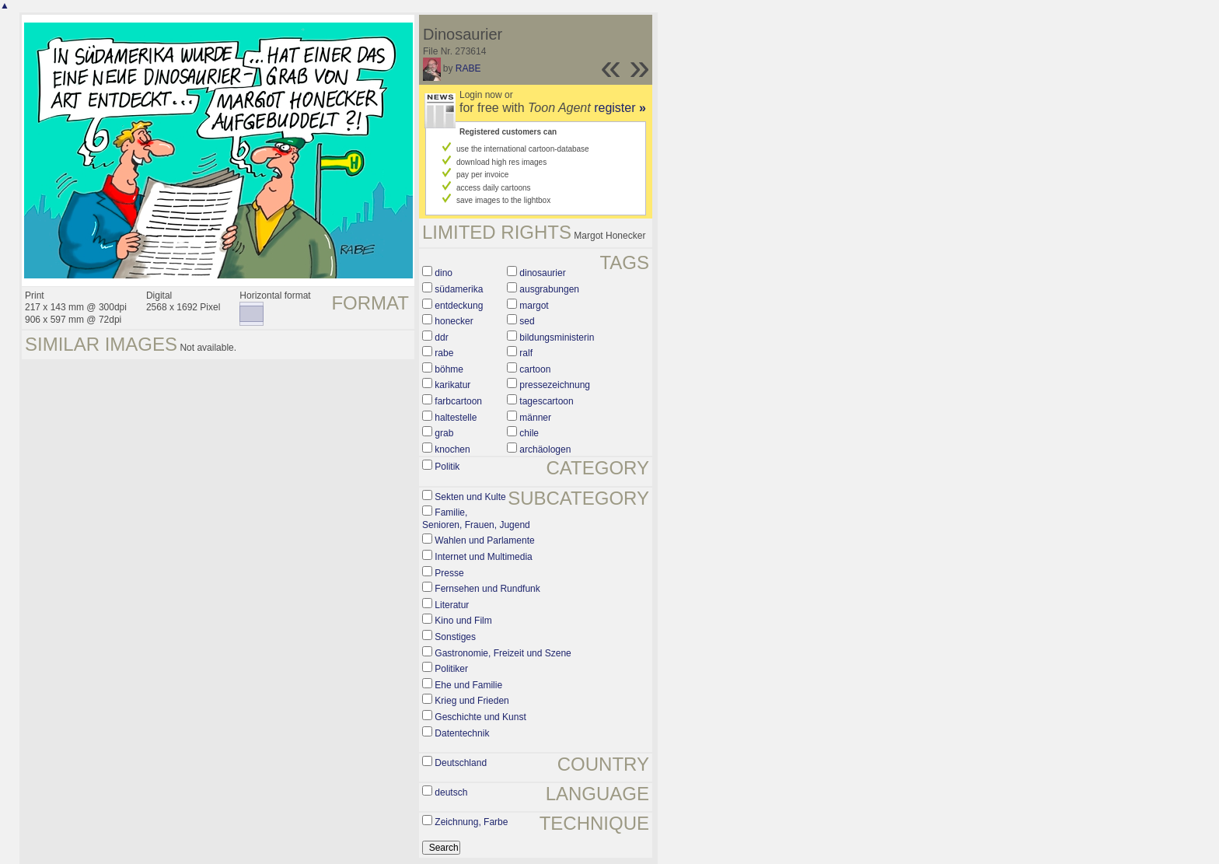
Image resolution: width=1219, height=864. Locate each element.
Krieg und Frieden (471, 700)
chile (529, 433)
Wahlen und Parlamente (484, 540)
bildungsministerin (556, 337)
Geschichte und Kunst (480, 717)
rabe (444, 353)
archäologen (545, 449)
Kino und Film (463, 620)
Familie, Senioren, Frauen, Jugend (476, 518)
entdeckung (459, 305)
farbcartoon (458, 401)
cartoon (534, 369)
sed (526, 321)
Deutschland (461, 762)
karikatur (452, 385)
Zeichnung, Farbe (471, 822)
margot (533, 305)
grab (444, 433)
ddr (441, 337)
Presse (449, 573)
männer (535, 417)
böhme (449, 369)
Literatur (452, 605)
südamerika (459, 289)
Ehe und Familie (468, 685)
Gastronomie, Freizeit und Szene (503, 653)
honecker (454, 321)
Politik (447, 466)
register (620, 107)
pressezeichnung (554, 385)
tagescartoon (546, 401)
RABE (468, 68)
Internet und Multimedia (483, 556)
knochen (452, 449)
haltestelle (456, 417)
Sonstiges (455, 636)
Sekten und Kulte (470, 496)
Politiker (451, 668)
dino (443, 273)
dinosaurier (542, 273)
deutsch (451, 792)
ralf (526, 353)
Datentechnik (462, 733)
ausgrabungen (549, 289)
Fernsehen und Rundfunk (487, 588)
